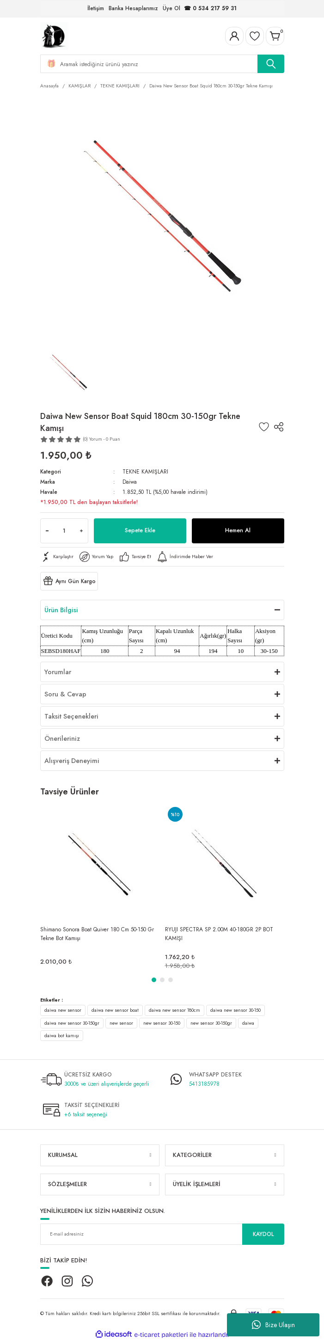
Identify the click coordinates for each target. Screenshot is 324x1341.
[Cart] (275, 36)
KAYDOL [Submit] (263, 1234)
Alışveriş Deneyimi (71, 760)
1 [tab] (154, 980)
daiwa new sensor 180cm (174, 1010)
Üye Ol (171, 8)
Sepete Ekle (140, 530)
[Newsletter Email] (162, 1234)
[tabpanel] (99, 887)
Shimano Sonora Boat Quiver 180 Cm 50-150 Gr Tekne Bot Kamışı (97, 933)
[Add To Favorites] (263, 426)
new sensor (121, 1023)
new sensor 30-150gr (211, 1023)
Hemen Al (238, 530)
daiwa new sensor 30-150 (235, 1010)
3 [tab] (170, 980)
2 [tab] (162, 980)
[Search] (162, 64)
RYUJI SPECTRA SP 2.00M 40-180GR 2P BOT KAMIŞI (219, 933)
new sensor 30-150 (161, 1023)
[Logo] (54, 35)
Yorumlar (57, 672)
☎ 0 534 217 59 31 (210, 8)
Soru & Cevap (65, 694)
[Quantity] (64, 531)
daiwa (248, 1023)
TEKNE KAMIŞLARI (145, 471)
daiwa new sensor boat (115, 1010)
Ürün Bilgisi (61, 610)
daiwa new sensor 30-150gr (71, 1023)
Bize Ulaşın (273, 1325)
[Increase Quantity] (81, 531)
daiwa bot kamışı (61, 1035)
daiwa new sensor (62, 1010)
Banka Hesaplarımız (133, 8)
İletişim (95, 8)
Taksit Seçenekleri (71, 716)
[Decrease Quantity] (47, 531)
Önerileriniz (62, 738)
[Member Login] (234, 36)
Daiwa (129, 482)
